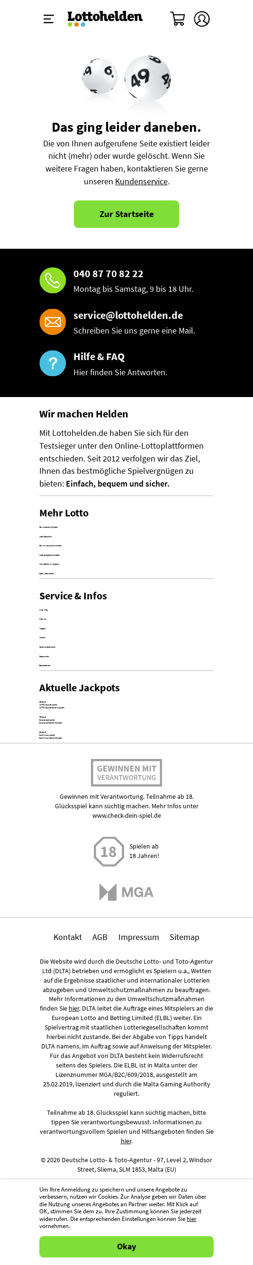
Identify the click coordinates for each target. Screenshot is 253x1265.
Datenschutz (61, 785)
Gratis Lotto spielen (74, 634)
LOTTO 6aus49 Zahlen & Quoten (97, 886)
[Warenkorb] (178, 19)
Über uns (55, 710)
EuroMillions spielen (75, 961)
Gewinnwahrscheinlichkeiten (91, 577)
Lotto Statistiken (69, 558)
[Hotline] (126, 281)
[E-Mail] (126, 323)
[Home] (105, 19)
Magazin (54, 728)
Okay (126, 1246)
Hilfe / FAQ (58, 691)
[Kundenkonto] (201, 19)
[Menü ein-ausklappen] (48, 19)
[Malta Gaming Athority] (126, 1142)
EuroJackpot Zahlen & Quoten (93, 930)
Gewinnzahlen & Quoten (82, 540)
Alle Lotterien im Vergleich (86, 615)
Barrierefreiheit (66, 804)
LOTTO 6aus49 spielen (79, 873)
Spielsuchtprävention (77, 766)
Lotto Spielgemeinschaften (87, 596)
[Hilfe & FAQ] (126, 364)
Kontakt (53, 747)
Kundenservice (141, 181)
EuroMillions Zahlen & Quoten (93, 974)
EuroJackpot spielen (76, 917)
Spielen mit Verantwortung (126, 1026)
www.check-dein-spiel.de (126, 1066)
